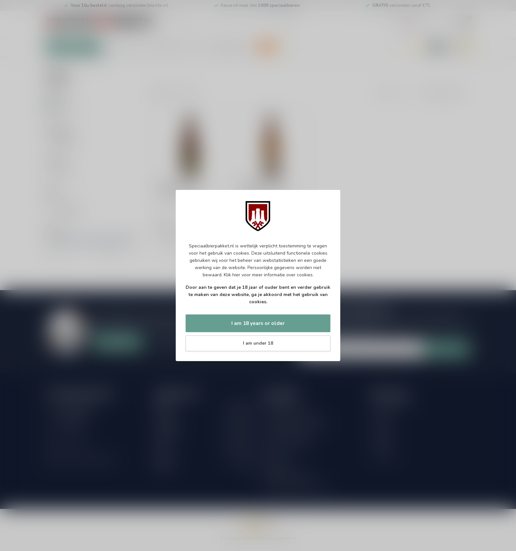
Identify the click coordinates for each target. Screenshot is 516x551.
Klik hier (232, 275)
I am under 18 (258, 343)
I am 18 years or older (258, 323)
